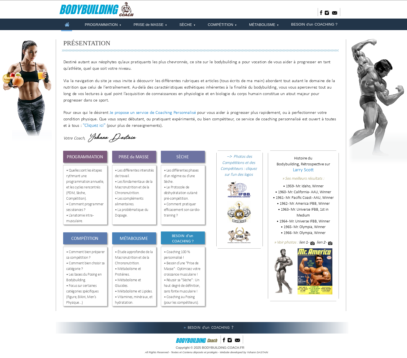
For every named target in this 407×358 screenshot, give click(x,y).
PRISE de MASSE (150, 24)
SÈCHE (187, 24)
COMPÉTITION (222, 24)
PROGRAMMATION (103, 24)
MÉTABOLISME (264, 24)
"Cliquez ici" (94, 125)
